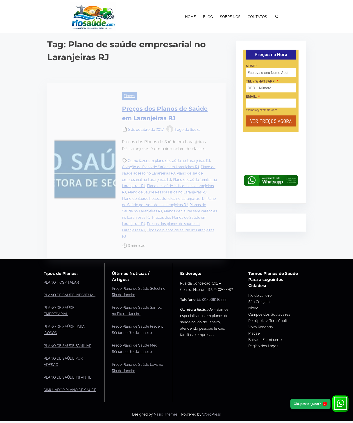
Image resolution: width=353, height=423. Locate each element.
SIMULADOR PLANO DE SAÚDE (70, 390)
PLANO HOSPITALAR (61, 282)
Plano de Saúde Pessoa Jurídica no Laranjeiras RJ (163, 198)
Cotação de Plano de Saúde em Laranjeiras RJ (160, 167)
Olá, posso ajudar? (310, 404)
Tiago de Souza (183, 129)
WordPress (211, 414)
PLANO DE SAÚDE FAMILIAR (67, 346)
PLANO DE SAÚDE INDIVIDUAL (69, 295)
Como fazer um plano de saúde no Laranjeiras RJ (169, 161)
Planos (129, 96)
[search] (277, 17)
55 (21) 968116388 (211, 299)
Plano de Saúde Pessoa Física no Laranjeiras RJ (167, 192)
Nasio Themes (166, 414)
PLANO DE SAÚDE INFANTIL (67, 377)
